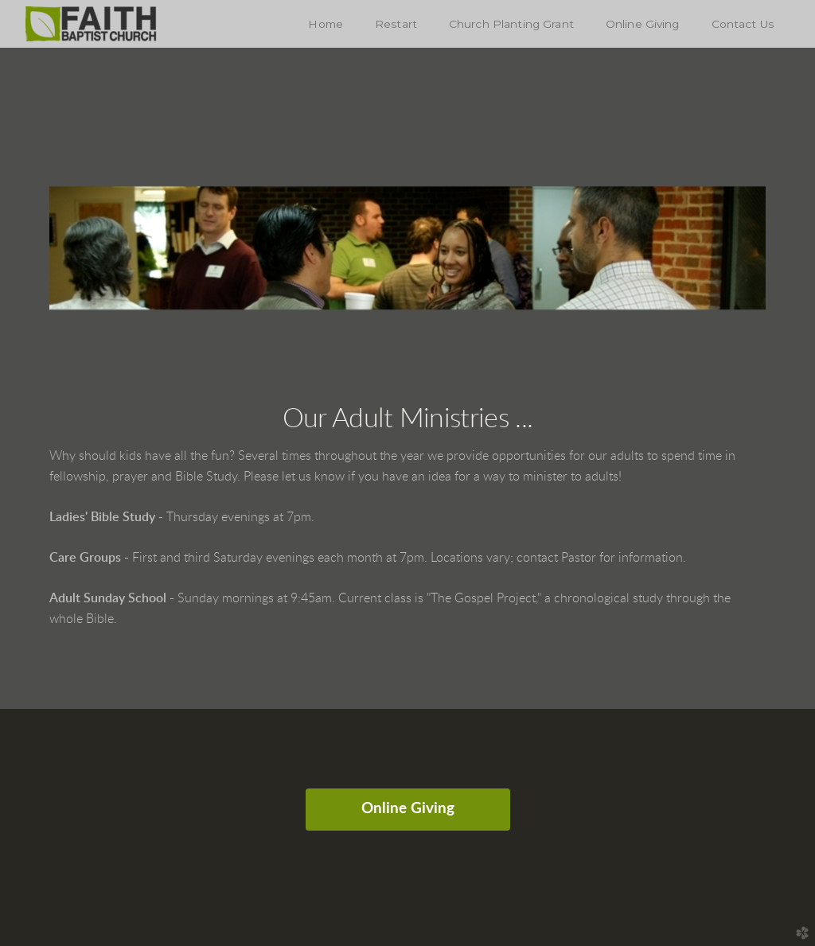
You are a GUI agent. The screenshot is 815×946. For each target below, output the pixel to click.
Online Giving (407, 808)
